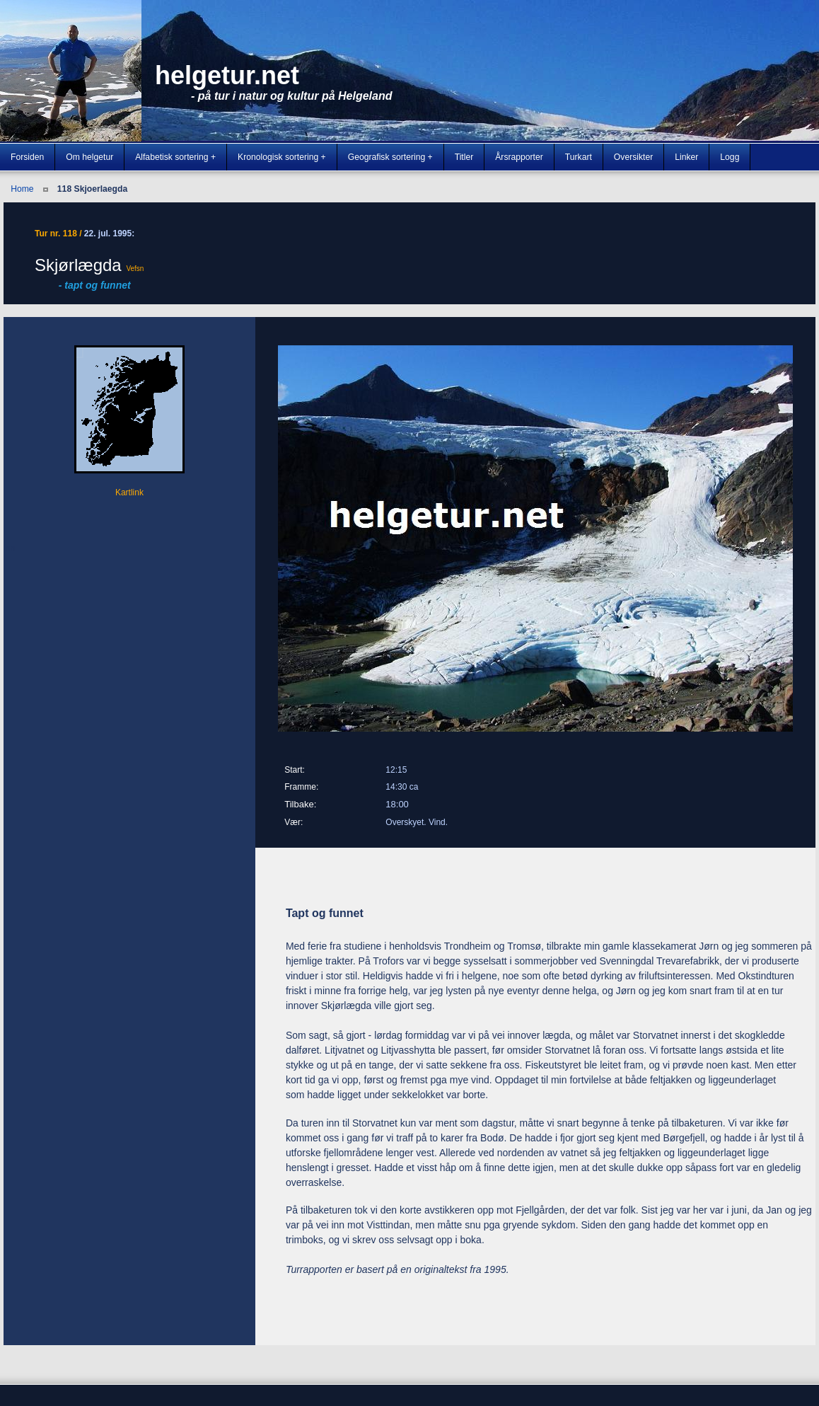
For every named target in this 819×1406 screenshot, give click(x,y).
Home (22, 189)
